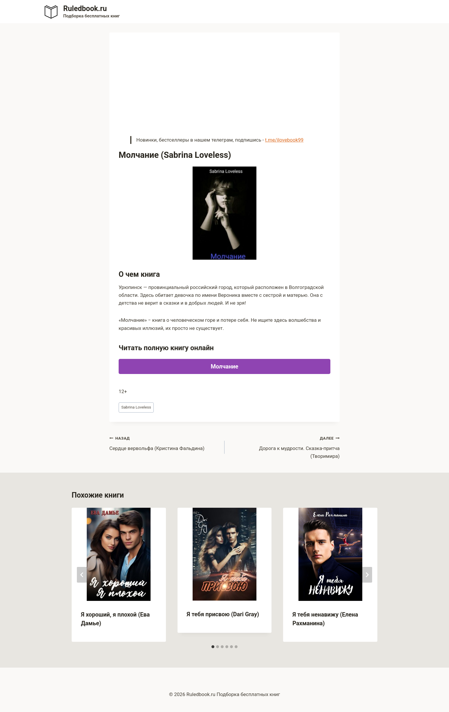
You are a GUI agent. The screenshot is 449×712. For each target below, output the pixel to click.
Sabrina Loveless (136, 407)
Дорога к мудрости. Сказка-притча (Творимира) (284, 446)
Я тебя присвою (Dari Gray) (223, 614)
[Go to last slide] (82, 575)
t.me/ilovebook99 (284, 140)
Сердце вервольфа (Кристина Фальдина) (164, 442)
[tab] (212, 646)
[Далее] (367, 575)
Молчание (224, 366)
